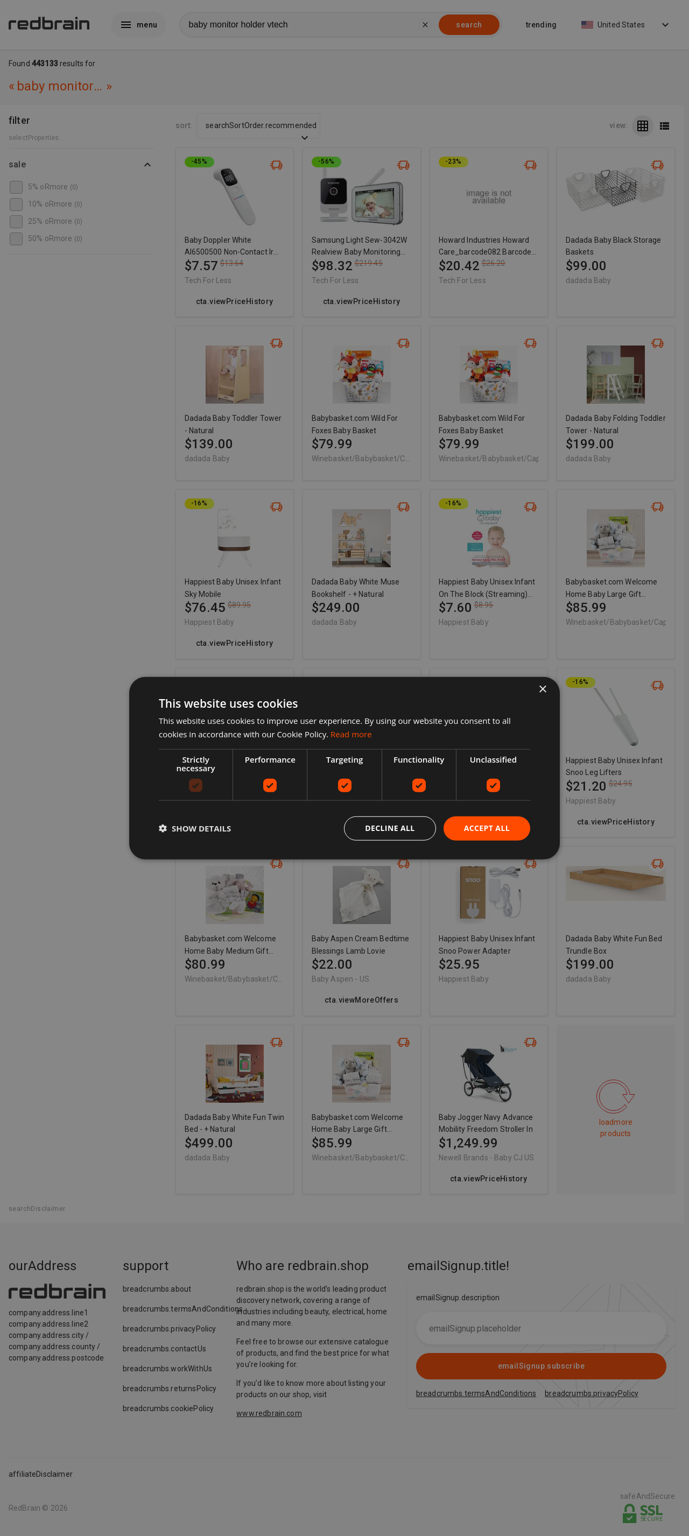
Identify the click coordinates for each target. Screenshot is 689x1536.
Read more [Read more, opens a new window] (351, 734)
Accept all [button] (487, 828)
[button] (195, 828)
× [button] (542, 690)
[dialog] (344, 768)
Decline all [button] (389, 828)
